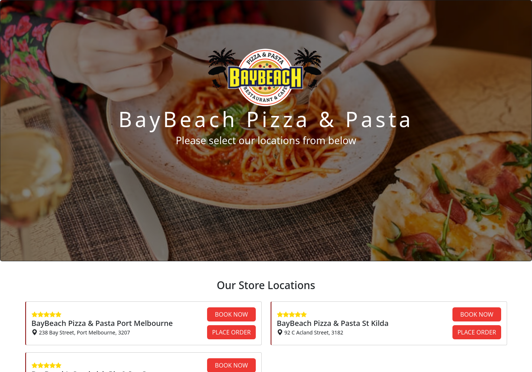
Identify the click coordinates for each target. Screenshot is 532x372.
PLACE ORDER (231, 332)
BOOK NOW (231, 314)
